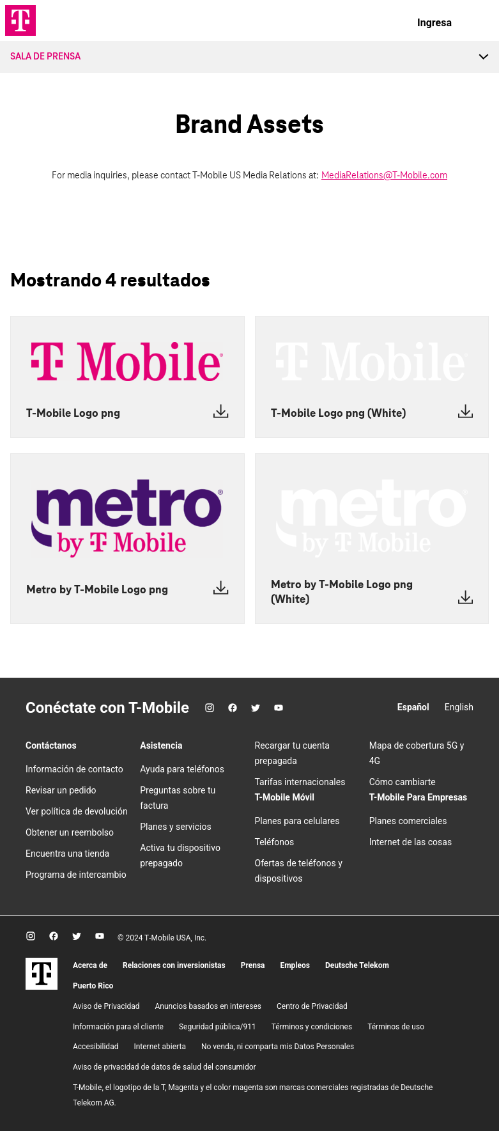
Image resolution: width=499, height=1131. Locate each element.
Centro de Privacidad (312, 1006)
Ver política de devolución (77, 811)
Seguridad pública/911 (217, 1026)
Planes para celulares (297, 821)
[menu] (477, 23)
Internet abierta (160, 1046)
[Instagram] (209, 708)
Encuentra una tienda (67, 853)
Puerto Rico (93, 985)
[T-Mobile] (42, 986)
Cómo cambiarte (402, 782)
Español (413, 707)
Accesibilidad (95, 1046)
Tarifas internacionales (300, 782)
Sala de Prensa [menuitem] (45, 57)
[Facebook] (232, 708)
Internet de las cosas (410, 842)
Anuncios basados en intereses (208, 1006)
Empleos (295, 965)
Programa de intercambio (76, 875)
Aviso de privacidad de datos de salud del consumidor (164, 1067)
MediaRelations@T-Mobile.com (384, 176)
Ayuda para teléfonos (182, 769)
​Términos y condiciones (312, 1026)
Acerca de (90, 965)
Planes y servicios (175, 827)
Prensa (253, 965)
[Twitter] (255, 708)
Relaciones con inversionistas (174, 965)
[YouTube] (278, 708)
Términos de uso (395, 1026)
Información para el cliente (118, 1026)
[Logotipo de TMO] (20, 20)
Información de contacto (74, 769)
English (459, 707)
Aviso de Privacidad (106, 1006)
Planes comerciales (408, 821)
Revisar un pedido (61, 790)
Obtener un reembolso (70, 832)
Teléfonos (275, 842)
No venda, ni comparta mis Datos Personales (277, 1046)
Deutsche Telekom (357, 965)
